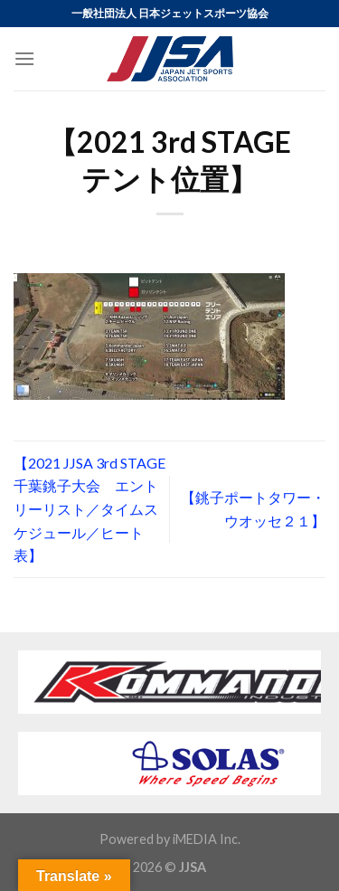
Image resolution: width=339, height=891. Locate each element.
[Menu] (24, 58)
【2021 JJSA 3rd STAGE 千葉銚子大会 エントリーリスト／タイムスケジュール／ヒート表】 (89, 509)
